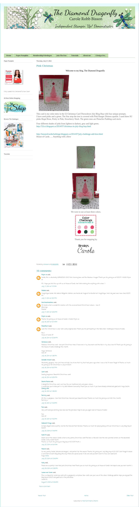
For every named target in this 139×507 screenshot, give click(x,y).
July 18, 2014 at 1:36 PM (49, 356)
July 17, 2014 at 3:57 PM (49, 298)
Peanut (43, 449)
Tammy (44, 395)
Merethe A (44, 326)
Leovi (43, 372)
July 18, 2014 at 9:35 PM (49, 377)
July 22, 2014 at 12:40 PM (49, 459)
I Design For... (101, 56)
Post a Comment (44, 486)
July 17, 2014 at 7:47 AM (48, 286)
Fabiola (43, 291)
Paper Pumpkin (22, 56)
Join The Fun (61, 56)
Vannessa (44, 342)
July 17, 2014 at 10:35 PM (49, 312)
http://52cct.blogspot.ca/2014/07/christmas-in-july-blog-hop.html (63, 126)
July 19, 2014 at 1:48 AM (49, 391)
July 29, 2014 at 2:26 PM (49, 468)
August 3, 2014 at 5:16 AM (49, 482)
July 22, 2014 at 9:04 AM (49, 445)
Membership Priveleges (42, 56)
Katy (43, 463)
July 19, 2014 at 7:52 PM (49, 419)
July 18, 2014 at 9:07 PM (49, 368)
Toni (42, 407)
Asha (47, 456)
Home (8, 56)
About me (87, 56)
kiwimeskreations (47, 302)
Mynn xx (44, 275)
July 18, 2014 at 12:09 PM (49, 338)
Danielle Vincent (46, 360)
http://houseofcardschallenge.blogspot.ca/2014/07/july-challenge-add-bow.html (69, 134)
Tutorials (74, 56)
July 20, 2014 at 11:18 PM (49, 431)
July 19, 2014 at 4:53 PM (49, 403)
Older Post (130, 496)
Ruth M (44, 435)
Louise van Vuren (46, 472)
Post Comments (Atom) (90, 501)
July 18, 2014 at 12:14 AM (49, 322)
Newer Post (42, 496)
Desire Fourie (45, 382)
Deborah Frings (46, 423)
